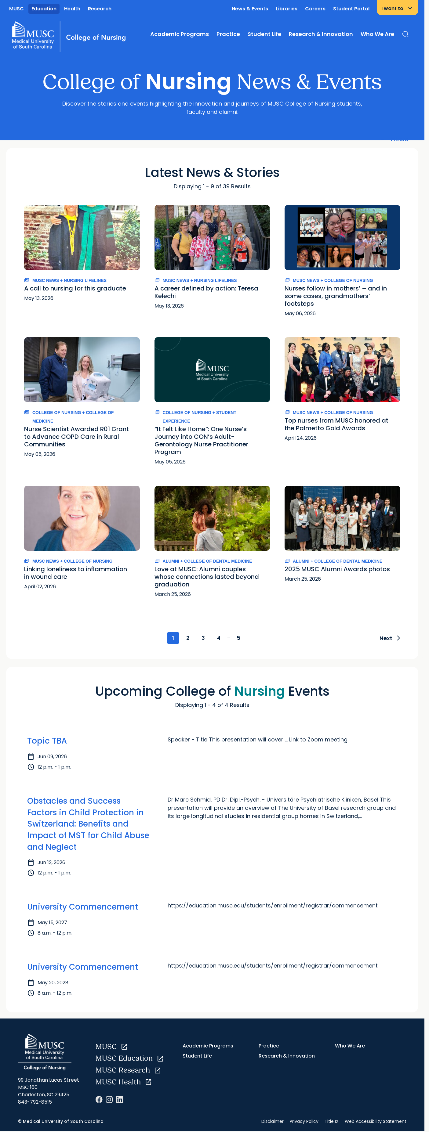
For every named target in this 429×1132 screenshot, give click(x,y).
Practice (228, 34)
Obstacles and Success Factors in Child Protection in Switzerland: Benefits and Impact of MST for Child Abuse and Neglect (88, 824)
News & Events (250, 8)
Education (43, 8)
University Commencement (82, 907)
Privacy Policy (304, 1122)
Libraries (286, 8)
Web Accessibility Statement (375, 1122)
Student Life (264, 34)
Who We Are (377, 34)
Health (72, 8)
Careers (315, 8)
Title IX (332, 1122)
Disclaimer (272, 1122)
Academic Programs (179, 34)
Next (389, 638)
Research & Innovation (321, 34)
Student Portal (351, 8)
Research (99, 8)
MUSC (16, 8)
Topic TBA (47, 741)
